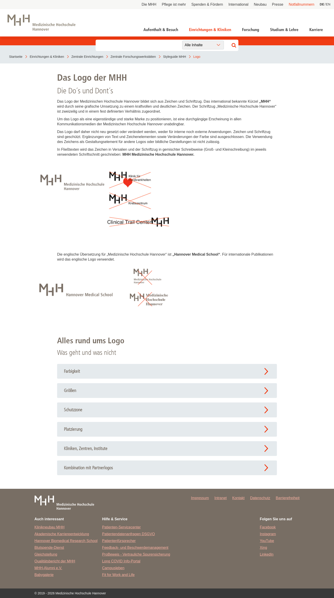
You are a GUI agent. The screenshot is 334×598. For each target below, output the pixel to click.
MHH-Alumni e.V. (48, 568)
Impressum (200, 498)
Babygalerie (44, 575)
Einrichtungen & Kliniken (210, 29)
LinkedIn (267, 554)
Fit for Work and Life (118, 575)
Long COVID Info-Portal (121, 561)
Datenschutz (260, 498)
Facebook (268, 527)
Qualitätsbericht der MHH (54, 561)
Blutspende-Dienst (49, 548)
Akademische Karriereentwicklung (61, 534)
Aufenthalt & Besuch (160, 29)
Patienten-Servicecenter (121, 527)
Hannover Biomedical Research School (65, 541)
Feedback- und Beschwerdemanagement (135, 548)
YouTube (267, 541)
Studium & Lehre (284, 29)
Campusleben (113, 568)
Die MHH (149, 4)
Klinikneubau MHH (49, 527)
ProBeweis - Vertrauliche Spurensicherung (136, 554)
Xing (263, 548)
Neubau (260, 4)
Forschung (250, 29)
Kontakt (238, 498)
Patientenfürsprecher (119, 541)
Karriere (316, 29)
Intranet (220, 498)
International (238, 4)
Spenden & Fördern (207, 4)
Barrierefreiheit (288, 498)
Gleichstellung (45, 554)
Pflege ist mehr (174, 4)
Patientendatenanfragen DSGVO (128, 534)
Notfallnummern (301, 4)
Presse (277, 4)
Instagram (268, 534)
